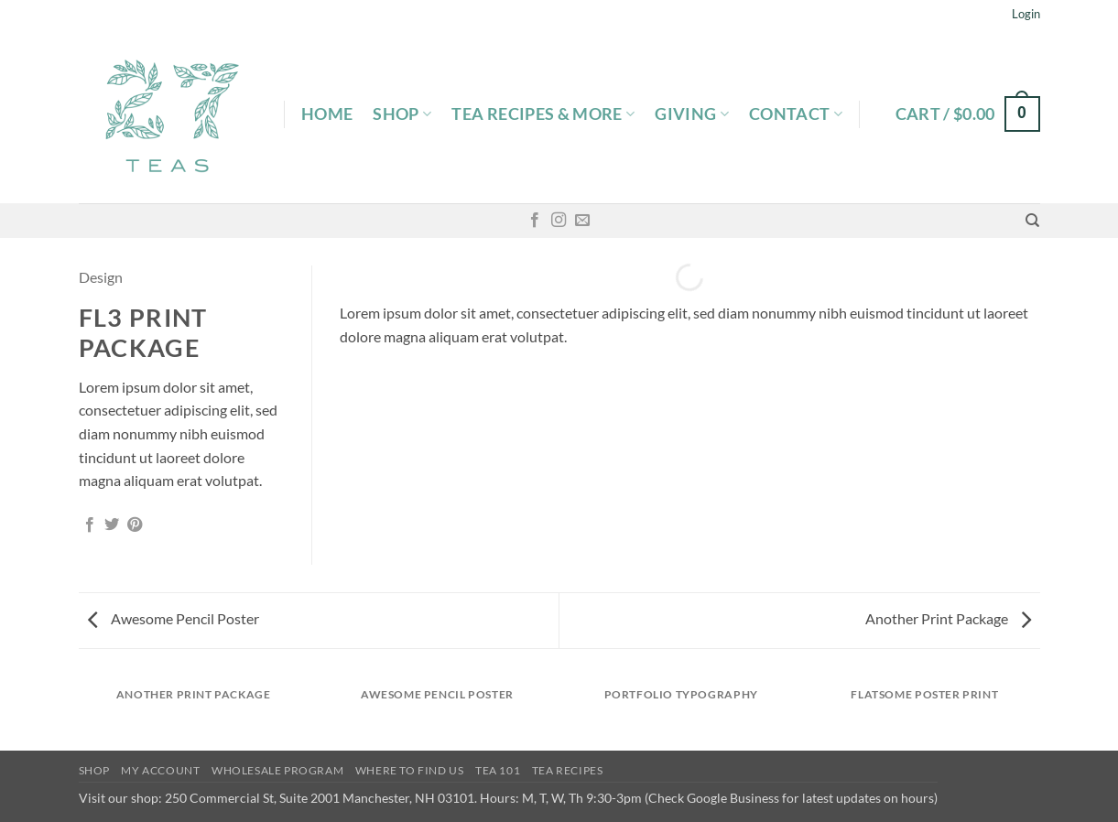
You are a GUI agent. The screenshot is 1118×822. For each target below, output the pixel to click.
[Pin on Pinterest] (134, 525)
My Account (160, 770)
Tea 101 (497, 770)
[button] (1026, 14)
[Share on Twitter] (111, 525)
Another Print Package (948, 618)
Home (327, 114)
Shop (402, 114)
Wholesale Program (277, 770)
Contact (795, 114)
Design (101, 277)
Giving (692, 114)
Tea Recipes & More (543, 114)
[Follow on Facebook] (534, 220)
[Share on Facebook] (89, 525)
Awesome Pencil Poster (173, 618)
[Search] (1032, 220)
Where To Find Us (409, 770)
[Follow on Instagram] (558, 220)
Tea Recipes (567, 770)
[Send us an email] (582, 220)
